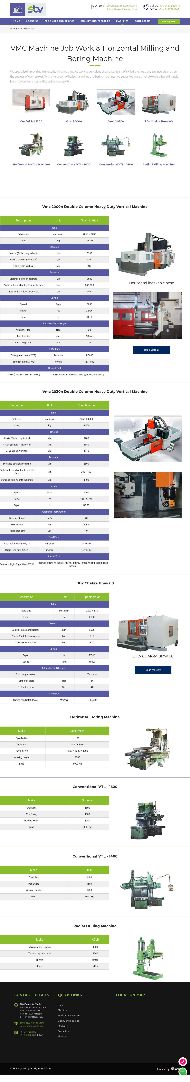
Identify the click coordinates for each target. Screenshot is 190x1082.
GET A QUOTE (168, 29)
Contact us (146, 21)
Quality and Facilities (97, 21)
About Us (33, 21)
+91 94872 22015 (170, 5)
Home (16, 21)
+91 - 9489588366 (168, 9)
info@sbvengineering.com (118, 9)
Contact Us (63, 1038)
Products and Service (61, 21)
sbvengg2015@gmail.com (122, 5)
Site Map (62, 1043)
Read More (151, 356)
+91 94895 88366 (28, 1042)
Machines (125, 21)
